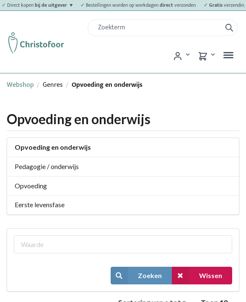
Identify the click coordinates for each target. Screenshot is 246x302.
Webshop (20, 85)
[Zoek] (158, 27)
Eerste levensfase (40, 204)
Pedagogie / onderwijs (47, 166)
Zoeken (136, 275)
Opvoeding (31, 186)
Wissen (197, 275)
